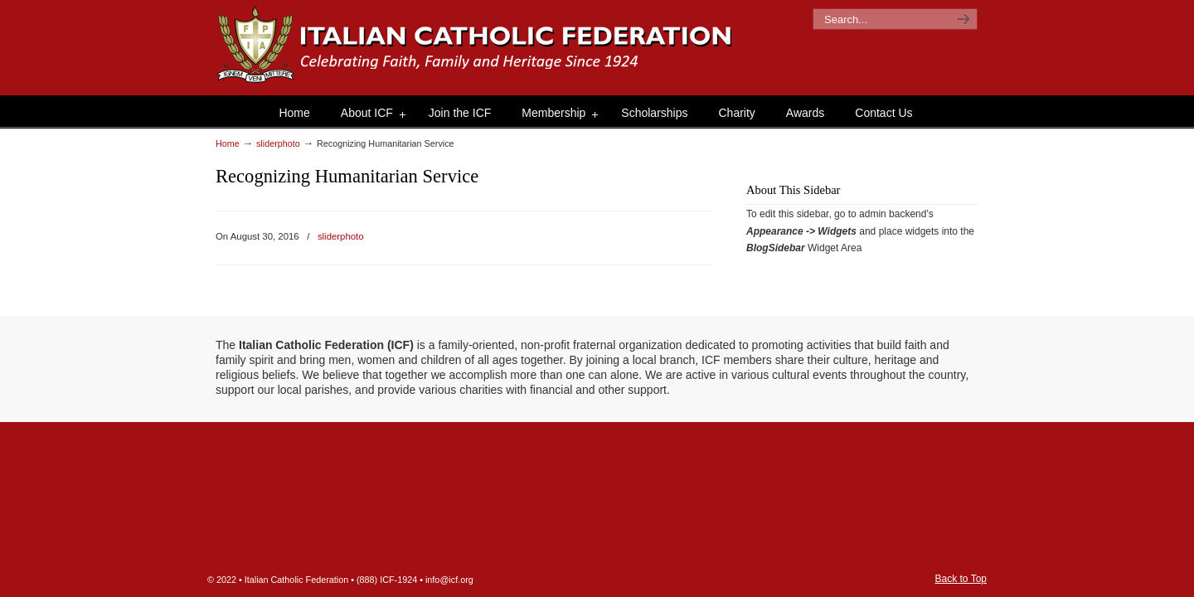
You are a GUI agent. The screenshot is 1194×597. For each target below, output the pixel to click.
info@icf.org (449, 580)
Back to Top (961, 579)
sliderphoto (278, 143)
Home (228, 143)
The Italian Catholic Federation (475, 45)
